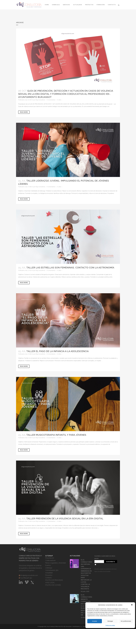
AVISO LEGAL (50, 582)
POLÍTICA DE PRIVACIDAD (54, 580)
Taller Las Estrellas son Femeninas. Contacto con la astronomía (70, 267)
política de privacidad (104, 571)
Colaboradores (50, 560)
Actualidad (49, 573)
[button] (132, 605)
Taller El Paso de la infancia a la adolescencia (57, 351)
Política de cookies (110, 625)
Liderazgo (48, 568)
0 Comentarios (51, 100)
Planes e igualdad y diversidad (55, 563)
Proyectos (48, 575)
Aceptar (94, 621)
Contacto (48, 578)
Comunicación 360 (51, 570)
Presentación (49, 558)
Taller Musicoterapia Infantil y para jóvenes (56, 434)
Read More (24, 112)
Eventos (48, 565)
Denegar (110, 621)
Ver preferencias (126, 621)
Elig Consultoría (40, 100)
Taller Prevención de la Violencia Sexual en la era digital (64, 518)
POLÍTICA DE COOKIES (53, 585)
